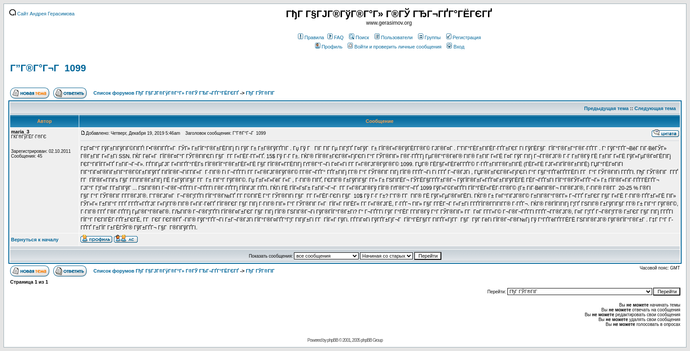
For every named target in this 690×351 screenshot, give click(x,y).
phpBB (332, 340)
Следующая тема (655, 108)
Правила (311, 37)
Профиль (329, 46)
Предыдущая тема (606, 108)
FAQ (335, 37)
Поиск (359, 37)
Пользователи (393, 37)
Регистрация (463, 37)
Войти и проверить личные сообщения (394, 46)
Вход (455, 46)
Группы (429, 37)
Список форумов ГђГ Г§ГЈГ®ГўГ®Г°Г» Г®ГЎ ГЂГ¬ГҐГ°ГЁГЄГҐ (166, 93)
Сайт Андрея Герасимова (41, 13)
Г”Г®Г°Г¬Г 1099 (48, 68)
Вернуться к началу (35, 239)
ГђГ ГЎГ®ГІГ (261, 93)
